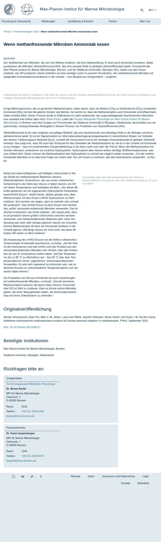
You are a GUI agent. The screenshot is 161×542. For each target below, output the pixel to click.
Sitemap (75, 531)
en (155, 9)
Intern (91, 531)
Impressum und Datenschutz (118, 531)
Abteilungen (48, 21)
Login (146, 531)
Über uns (145, 21)
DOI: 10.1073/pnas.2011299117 (22, 382)
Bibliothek (143, 538)
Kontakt (125, 538)
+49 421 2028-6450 (32, 466)
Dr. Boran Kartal (16, 444)
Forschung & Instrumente (16, 21)
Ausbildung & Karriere (80, 21)
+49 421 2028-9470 (32, 511)
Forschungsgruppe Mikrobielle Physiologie (30, 439)
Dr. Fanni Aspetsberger (20, 488)
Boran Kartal (53, 174)
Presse (113, 21)
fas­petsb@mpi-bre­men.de (21, 516)
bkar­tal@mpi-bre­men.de (20, 471)
